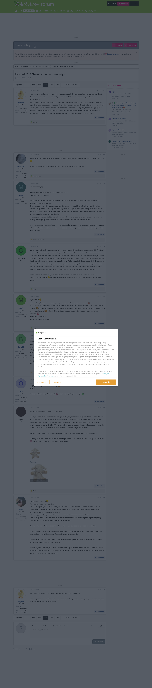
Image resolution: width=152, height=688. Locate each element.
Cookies (50, 376)
